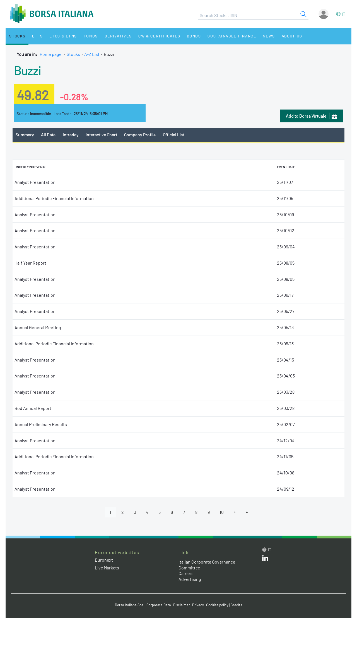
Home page (51, 54)
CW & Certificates (154, 36)
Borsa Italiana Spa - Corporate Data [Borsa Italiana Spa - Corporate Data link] (143, 605)
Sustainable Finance (226, 36)
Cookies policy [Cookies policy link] (217, 605)
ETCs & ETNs (60, 36)
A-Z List (92, 54)
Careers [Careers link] (186, 573)
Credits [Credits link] (236, 605)
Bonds (189, 36)
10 (222, 512)
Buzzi (27, 69)
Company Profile (140, 134)
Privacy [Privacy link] (198, 605)
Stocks (16, 36)
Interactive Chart (101, 134)
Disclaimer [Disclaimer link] (181, 605)
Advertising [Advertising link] (189, 579)
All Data (48, 134)
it (343, 13)
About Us (285, 36)
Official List (174, 134)
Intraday (71, 134)
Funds (87, 36)
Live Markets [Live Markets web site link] (107, 567)
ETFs (35, 36)
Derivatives (114, 36)
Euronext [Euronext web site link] (104, 560)
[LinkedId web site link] (265, 559)
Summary (25, 134)
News (263, 36)
